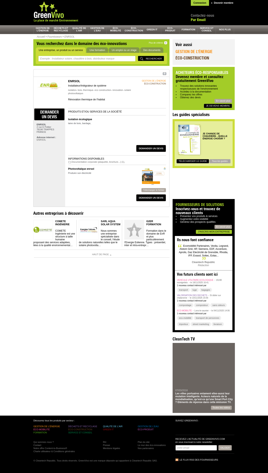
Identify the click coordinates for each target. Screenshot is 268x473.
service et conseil (206, 29)
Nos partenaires (146, 448)
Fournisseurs (54, 36)
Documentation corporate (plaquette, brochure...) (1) (98, 162)
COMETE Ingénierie (62, 223)
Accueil (41, 36)
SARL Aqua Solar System (110, 223)
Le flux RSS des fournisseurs (199, 460)
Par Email (198, 20)
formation (188, 29)
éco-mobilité (115, 29)
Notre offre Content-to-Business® (50, 448)
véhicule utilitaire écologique (195, 280)
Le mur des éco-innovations (152, 445)
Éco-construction (192, 58)
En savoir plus (223, 101)
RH (104, 442)
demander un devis (49, 114)
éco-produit (170, 29)
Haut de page (100, 254)
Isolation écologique (80, 119)
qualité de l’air (79, 29)
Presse (106, 445)
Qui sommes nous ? (44, 442)
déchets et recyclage (61, 29)
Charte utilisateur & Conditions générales (54, 451)
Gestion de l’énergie (194, 51)
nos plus (225, 29)
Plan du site (144, 442)
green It (152, 29)
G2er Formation (153, 223)
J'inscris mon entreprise (214, 231)
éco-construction (134, 29)
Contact (37, 445)
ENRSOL (69, 36)
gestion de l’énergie (43, 29)
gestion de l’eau (97, 29)
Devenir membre (223, 2)
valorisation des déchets (192, 295)
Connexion (199, 2)
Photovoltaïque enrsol (81, 168)
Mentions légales (111, 448)
